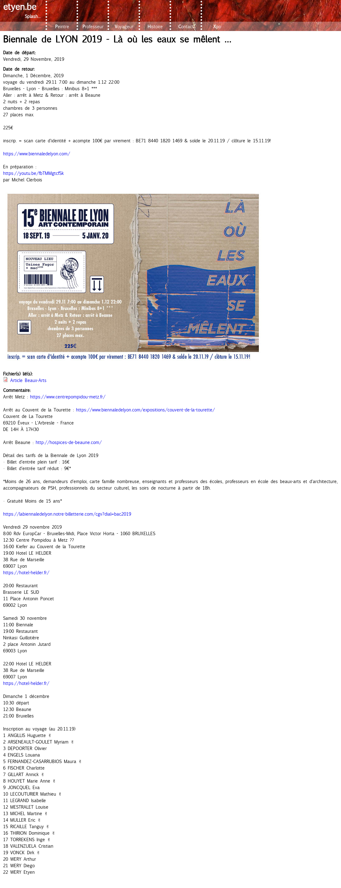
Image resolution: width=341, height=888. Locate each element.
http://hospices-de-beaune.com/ (69, 442)
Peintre (62, 26)
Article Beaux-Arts (28, 380)
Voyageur (124, 26)
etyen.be (19, 6)
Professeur (93, 26)
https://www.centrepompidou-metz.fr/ (67, 397)
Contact (186, 26)
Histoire (155, 26)
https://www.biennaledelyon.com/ (36, 154)
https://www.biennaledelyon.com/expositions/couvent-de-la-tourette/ (145, 410)
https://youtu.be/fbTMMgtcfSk (33, 173)
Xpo (217, 26)
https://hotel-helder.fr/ (26, 572)
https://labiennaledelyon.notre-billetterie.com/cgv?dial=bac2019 (67, 514)
